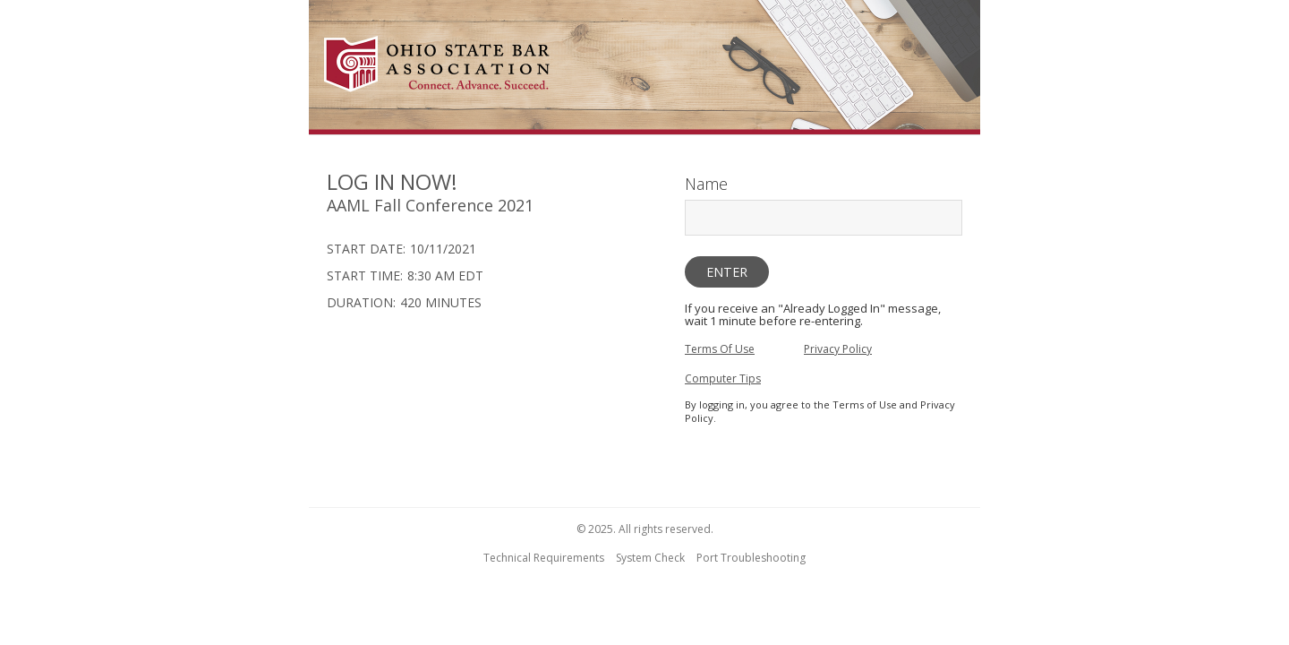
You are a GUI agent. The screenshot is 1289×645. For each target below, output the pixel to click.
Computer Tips (723, 378)
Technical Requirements (543, 557)
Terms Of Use (720, 349)
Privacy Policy (838, 349)
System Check (650, 557)
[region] (644, 70)
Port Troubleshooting (751, 557)
